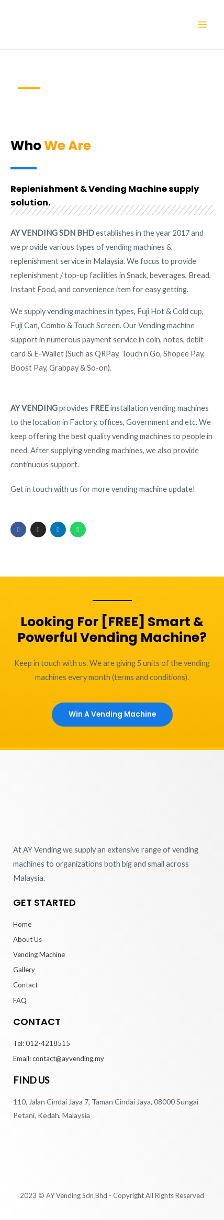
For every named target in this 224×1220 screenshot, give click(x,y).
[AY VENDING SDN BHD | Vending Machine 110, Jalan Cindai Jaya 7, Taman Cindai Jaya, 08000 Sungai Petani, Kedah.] (112, 1158)
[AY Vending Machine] (66, 23)
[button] (112, 715)
